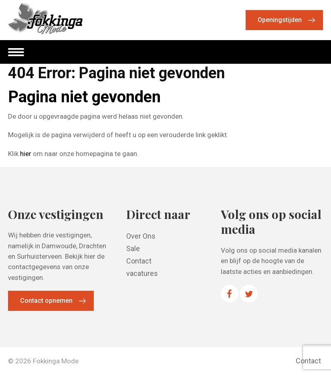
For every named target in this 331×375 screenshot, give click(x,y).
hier (25, 154)
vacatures (142, 273)
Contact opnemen (46, 300)
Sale (133, 248)
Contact (138, 261)
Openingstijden (280, 20)
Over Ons (140, 236)
